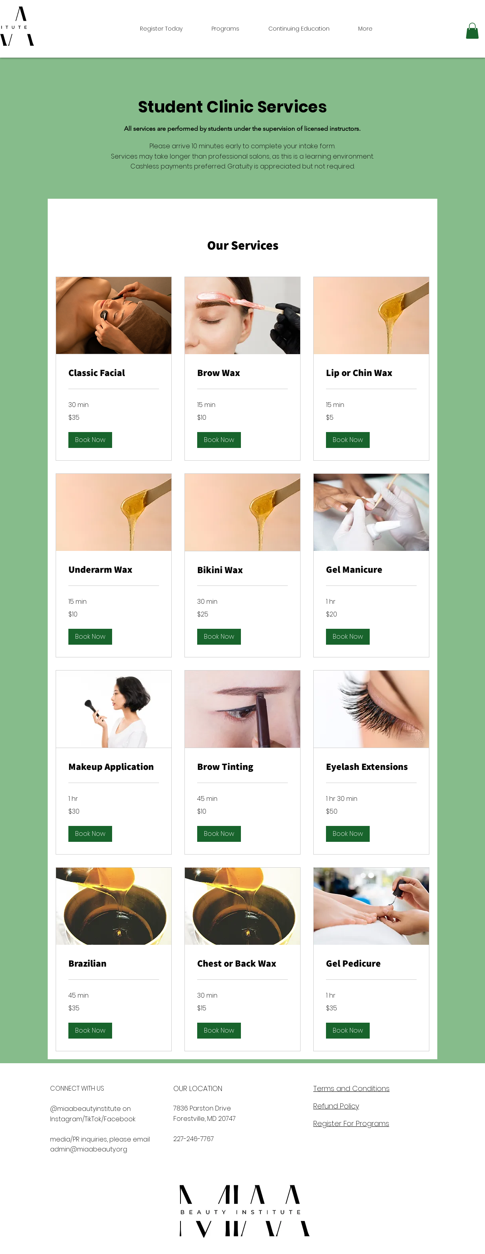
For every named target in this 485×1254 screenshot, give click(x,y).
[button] (472, 31)
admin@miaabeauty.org (88, 1149)
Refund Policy (336, 1106)
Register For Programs (351, 1123)
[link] (113, 372)
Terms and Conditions (351, 1088)
